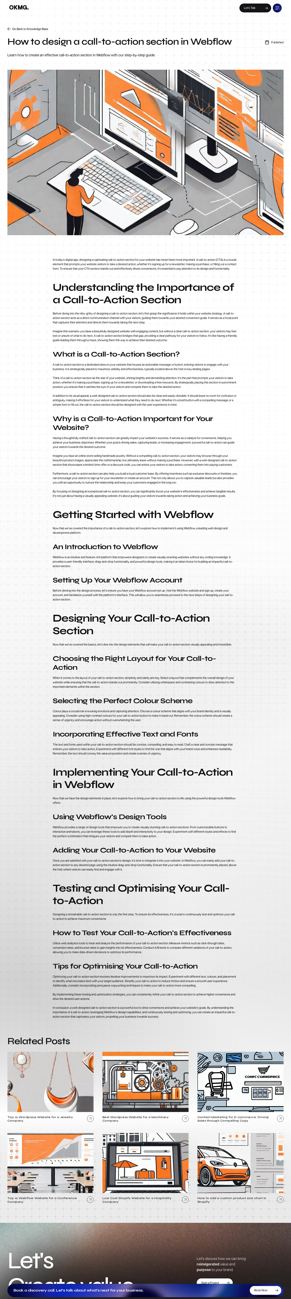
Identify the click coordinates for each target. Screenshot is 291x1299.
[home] (19, 8)
